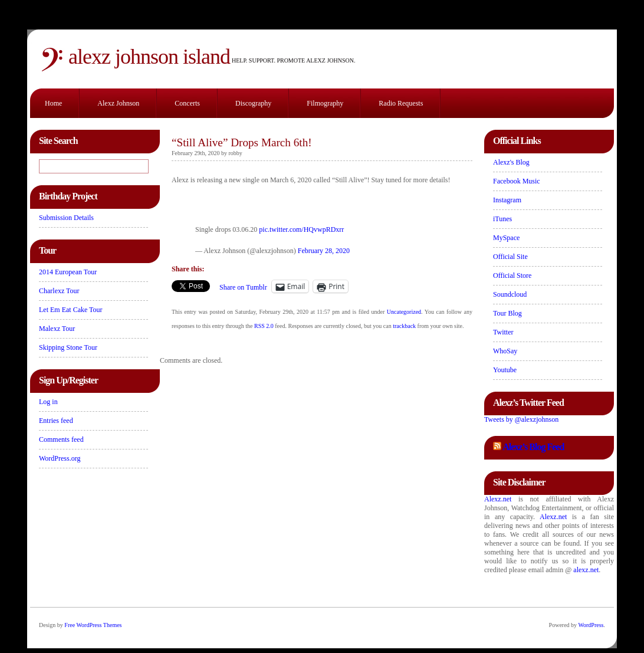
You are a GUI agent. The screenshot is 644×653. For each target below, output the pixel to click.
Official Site (510, 256)
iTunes (502, 219)
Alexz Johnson (118, 103)
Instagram (507, 200)
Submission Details (66, 218)
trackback (404, 326)
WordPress (590, 625)
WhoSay (505, 351)
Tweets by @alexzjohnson (521, 419)
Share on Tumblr (243, 287)
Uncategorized (404, 312)
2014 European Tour (68, 272)
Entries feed (56, 420)
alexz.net (586, 570)
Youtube (505, 370)
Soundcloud (510, 294)
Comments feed (61, 439)
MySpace (506, 238)
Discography (253, 103)
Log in (48, 402)
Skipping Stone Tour (68, 347)
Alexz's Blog (511, 162)
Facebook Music (516, 181)
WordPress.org (59, 458)
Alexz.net (497, 499)
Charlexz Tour (59, 291)
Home (53, 103)
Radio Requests (401, 103)
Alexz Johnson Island (149, 56)
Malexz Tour (57, 328)
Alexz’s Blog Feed (533, 447)
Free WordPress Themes (92, 625)
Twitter (503, 332)
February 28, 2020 (324, 251)
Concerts (187, 103)
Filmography (325, 103)
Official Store (512, 275)
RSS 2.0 (264, 326)
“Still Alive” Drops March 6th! (242, 142)
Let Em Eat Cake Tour (71, 310)
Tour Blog (507, 313)
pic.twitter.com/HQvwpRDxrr (301, 229)
